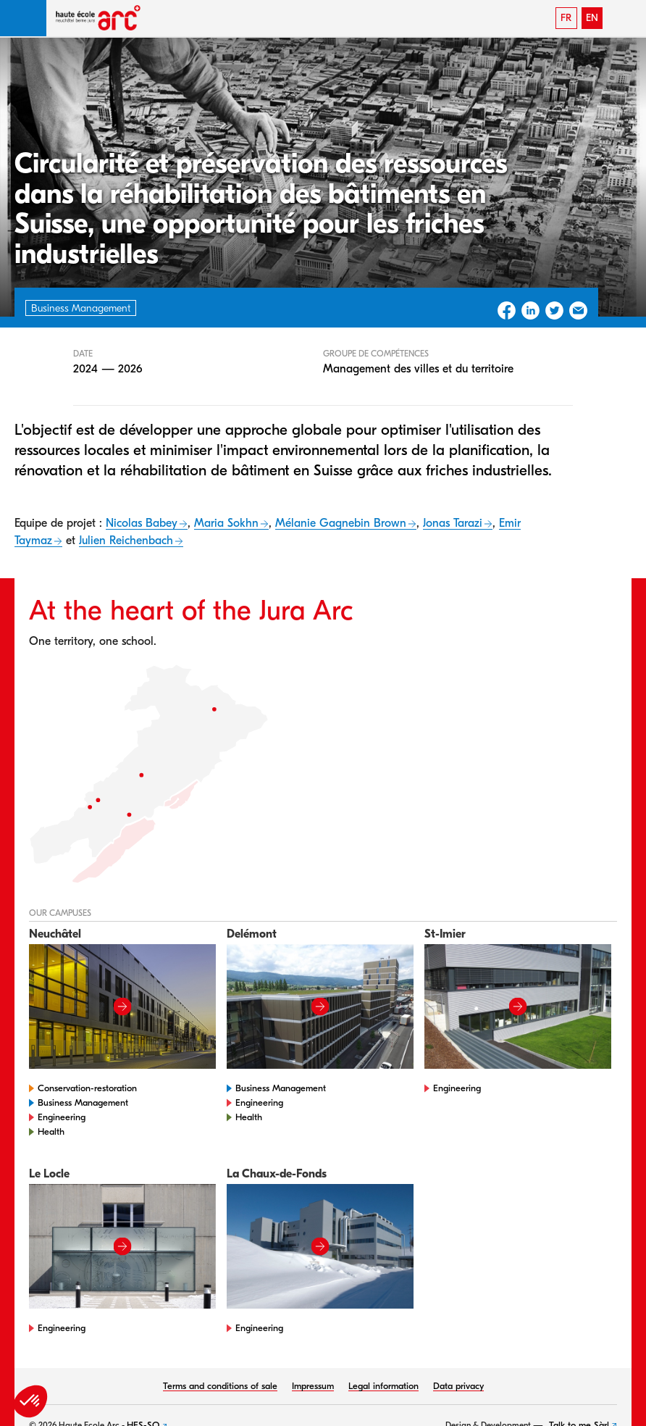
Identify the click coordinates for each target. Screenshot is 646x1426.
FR (566, 18)
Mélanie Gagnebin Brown (340, 523)
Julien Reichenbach (126, 540)
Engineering (61, 1117)
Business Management (83, 1102)
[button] (23, 18)
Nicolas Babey (141, 523)
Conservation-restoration (87, 1088)
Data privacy (458, 1385)
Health (51, 1131)
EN (592, 18)
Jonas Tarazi (452, 523)
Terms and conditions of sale (220, 1385)
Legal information (383, 1385)
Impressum (313, 1385)
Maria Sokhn (226, 523)
